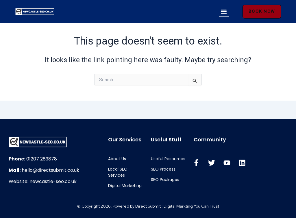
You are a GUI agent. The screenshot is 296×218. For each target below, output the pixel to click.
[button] (224, 12)
